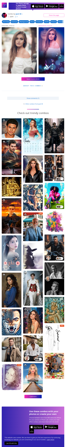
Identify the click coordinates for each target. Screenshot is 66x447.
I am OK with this (11, 443)
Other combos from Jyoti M (33, 104)
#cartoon (14, 22)
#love (32, 22)
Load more (33, 396)
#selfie (46, 22)
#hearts (53, 22)
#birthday (6, 22)
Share (54, 15)
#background (23, 22)
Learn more (50, 440)
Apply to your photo (33, 79)
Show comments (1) (33, 98)
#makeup (39, 22)
